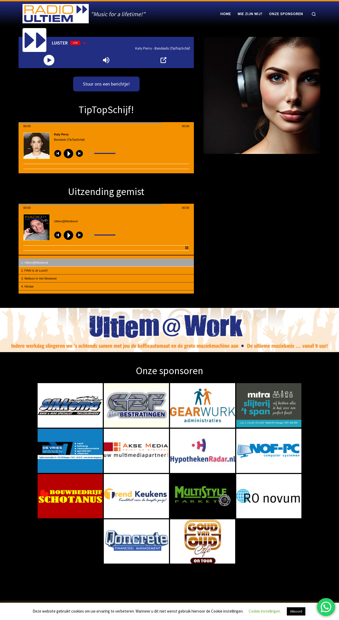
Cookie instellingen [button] (264, 611)
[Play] (49, 60)
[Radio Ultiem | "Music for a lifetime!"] (56, 13)
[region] (169, 330)
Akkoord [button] (296, 611)
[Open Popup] (163, 60)
